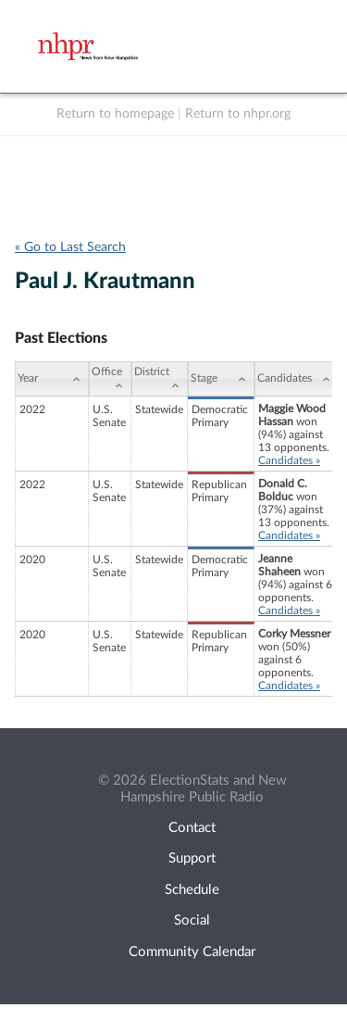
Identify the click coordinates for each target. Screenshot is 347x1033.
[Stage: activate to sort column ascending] (221, 379)
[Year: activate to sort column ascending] (52, 379)
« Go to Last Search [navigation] (70, 247)
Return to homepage (115, 113)
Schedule (192, 890)
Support (192, 858)
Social (192, 920)
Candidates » (289, 460)
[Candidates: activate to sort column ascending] (296, 379)
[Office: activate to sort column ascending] (110, 379)
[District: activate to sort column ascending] (159, 379)
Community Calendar (192, 952)
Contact (192, 828)
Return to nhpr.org (238, 113)
